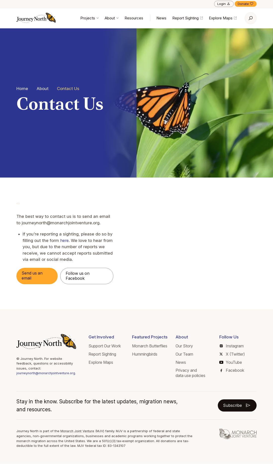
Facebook (233, 370)
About (112, 18)
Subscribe (236, 406)
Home (22, 88)
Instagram (232, 346)
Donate (246, 4)
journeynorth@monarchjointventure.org (47, 374)
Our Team (185, 354)
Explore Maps (223, 18)
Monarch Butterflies (151, 346)
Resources (134, 18)
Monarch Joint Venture (78, 431)
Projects (89, 18)
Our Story (185, 346)
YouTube (231, 362)
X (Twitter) (232, 354)
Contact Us (68, 88)
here (64, 240)
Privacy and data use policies (192, 373)
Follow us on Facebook (79, 276)
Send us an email (33, 276)
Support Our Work (107, 346)
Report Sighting (187, 18)
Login (223, 4)
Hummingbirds (146, 354)
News (161, 18)
